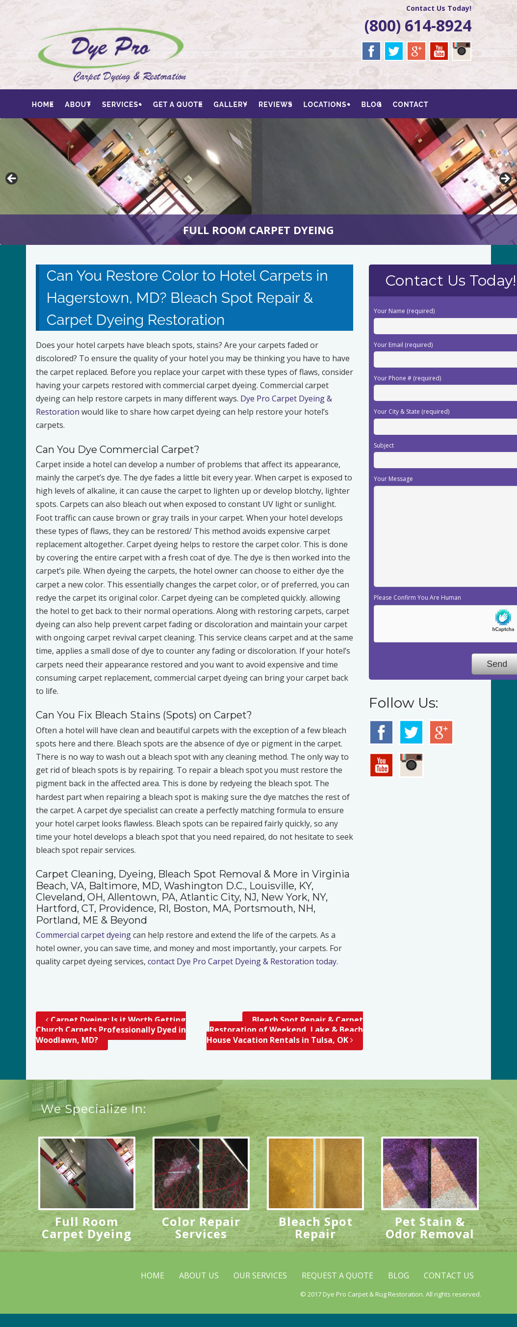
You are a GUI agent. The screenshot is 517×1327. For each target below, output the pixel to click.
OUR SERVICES (260, 1275)
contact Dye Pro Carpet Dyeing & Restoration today (242, 961)
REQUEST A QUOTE (337, 1275)
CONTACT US (449, 1275)
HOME (43, 104)
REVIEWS (277, 104)
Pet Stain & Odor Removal (430, 1227)
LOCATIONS (326, 104)
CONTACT (413, 104)
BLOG (373, 104)
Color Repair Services (201, 1227)
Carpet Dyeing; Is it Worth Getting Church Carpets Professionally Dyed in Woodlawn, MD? (111, 1030)
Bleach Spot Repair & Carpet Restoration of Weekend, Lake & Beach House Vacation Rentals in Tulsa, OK (285, 1030)
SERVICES (121, 104)
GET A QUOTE (179, 104)
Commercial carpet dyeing (83, 934)
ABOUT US (199, 1275)
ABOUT (78, 104)
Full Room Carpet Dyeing (86, 1227)
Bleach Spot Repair (316, 1227)
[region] (258, 181)
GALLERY (232, 104)
